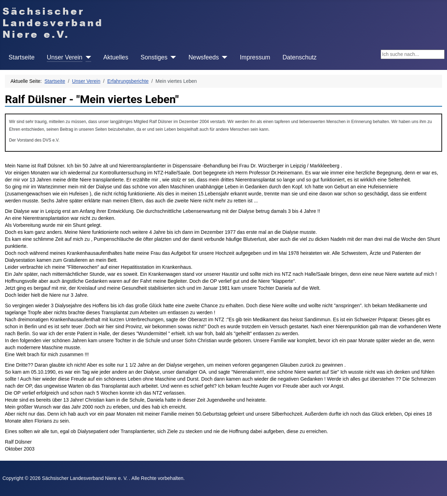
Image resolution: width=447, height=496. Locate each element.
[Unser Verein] (86, 57)
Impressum (255, 57)
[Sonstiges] (172, 57)
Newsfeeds (204, 57)
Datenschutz (300, 57)
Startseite (22, 57)
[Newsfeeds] (223, 57)
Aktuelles (115, 57)
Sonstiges (153, 57)
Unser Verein (64, 57)
